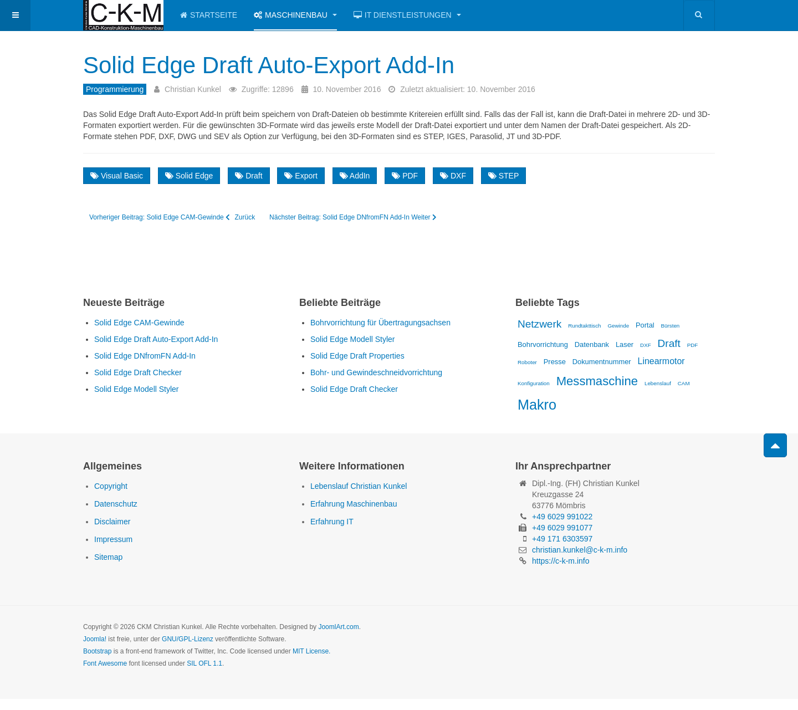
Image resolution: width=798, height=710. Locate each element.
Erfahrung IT (332, 521)
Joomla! (94, 639)
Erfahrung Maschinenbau (353, 503)
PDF (405, 175)
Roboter (527, 362)
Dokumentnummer (601, 361)
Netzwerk (539, 324)
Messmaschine (597, 381)
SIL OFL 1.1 (204, 663)
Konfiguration (534, 383)
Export (300, 175)
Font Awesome (105, 663)
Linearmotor (661, 361)
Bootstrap (97, 651)
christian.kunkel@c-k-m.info (579, 549)
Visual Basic (116, 175)
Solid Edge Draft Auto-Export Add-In (268, 65)
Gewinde (618, 326)
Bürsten (670, 326)
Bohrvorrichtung (543, 344)
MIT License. (311, 651)
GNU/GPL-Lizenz (187, 639)
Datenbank (592, 344)
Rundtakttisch (584, 326)
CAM (684, 383)
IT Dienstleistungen (407, 15)
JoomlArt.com (338, 627)
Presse (555, 361)
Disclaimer (112, 521)
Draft (248, 175)
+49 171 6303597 (562, 538)
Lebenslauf (657, 383)
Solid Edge (189, 175)
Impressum (113, 539)
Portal (645, 325)
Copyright (110, 486)
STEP (503, 175)
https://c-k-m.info (560, 560)
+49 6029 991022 (562, 516)
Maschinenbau (295, 15)
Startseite (208, 15)
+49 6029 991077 (562, 527)
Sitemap (108, 557)
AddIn (355, 175)
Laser (624, 344)
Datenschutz (115, 503)
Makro (537, 404)
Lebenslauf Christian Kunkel (358, 486)
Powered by (664, 636)
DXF (453, 175)
